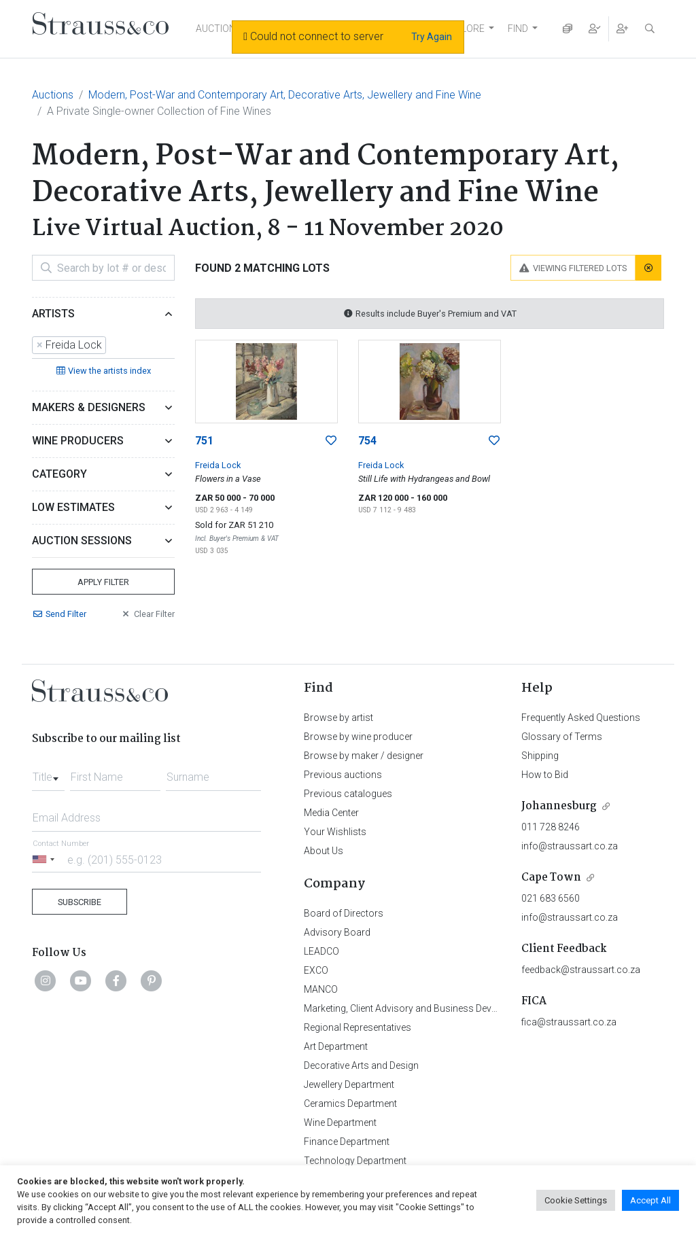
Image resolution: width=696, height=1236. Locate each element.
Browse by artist (338, 717)
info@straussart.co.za (569, 846)
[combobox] (103, 346)
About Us (323, 850)
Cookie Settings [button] (575, 1200)
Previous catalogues (348, 793)
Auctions (52, 94)
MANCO (321, 989)
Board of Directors (343, 913)
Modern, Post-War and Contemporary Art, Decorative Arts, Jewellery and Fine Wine (284, 94)
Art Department (336, 1046)
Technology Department (355, 1160)
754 (367, 440)
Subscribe (79, 902)
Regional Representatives (357, 1027)
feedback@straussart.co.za (580, 969)
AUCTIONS (219, 28)
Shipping (540, 755)
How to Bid (544, 774)
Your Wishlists (335, 831)
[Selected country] (45, 859)
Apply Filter (103, 582)
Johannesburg (559, 806)
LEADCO (321, 951)
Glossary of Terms (561, 736)
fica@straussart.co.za (568, 1022)
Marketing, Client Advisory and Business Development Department (443, 1008)
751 (204, 440)
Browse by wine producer (358, 736)
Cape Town (551, 877)
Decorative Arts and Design (361, 1065)
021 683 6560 (550, 898)
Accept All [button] (650, 1200)
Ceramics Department (350, 1103)
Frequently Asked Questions (580, 717)
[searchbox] (113, 346)
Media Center (331, 812)
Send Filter (59, 614)
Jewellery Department (349, 1084)
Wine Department (340, 1122)
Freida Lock (218, 465)
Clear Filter (147, 614)
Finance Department (346, 1141)
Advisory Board (337, 932)
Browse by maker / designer (363, 755)
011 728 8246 (550, 827)
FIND (518, 28)
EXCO (316, 970)
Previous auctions (343, 774)
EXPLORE (464, 28)
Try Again (431, 36)
